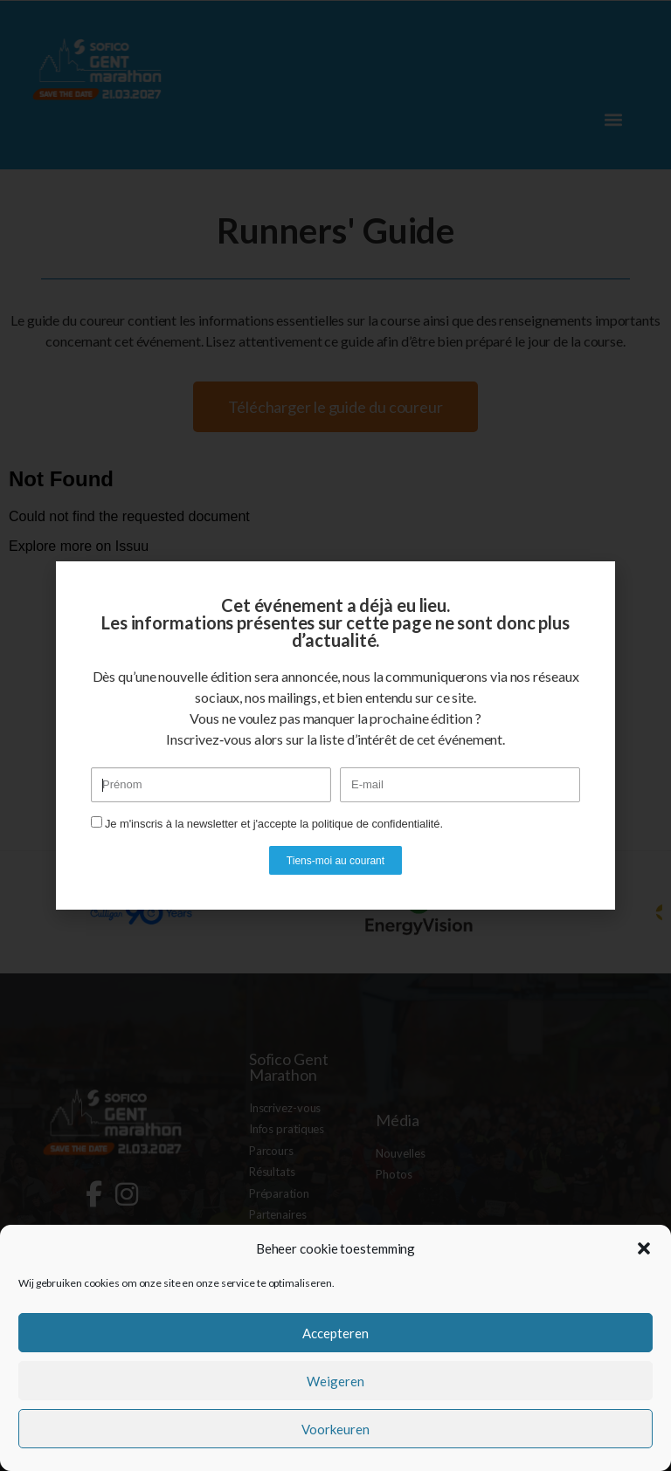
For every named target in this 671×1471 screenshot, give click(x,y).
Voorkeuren (335, 1429)
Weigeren (335, 1381)
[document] (335, 735)
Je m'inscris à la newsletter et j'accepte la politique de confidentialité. (274, 823)
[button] (644, 1248)
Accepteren (335, 1333)
